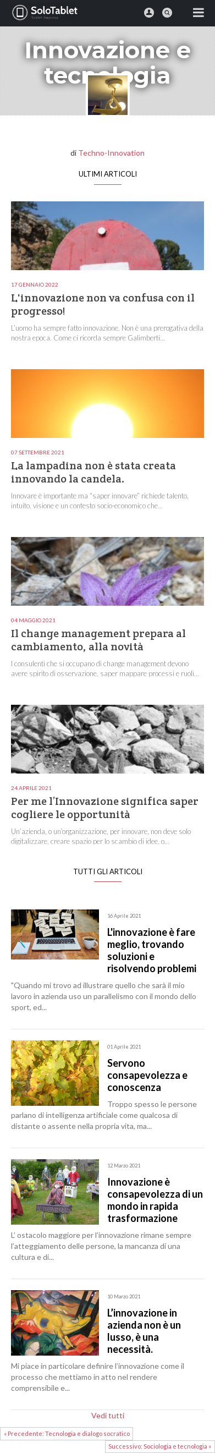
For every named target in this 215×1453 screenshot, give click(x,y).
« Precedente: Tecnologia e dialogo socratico (67, 1433)
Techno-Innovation (111, 152)
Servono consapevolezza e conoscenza (147, 1075)
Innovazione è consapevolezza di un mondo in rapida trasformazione (155, 1200)
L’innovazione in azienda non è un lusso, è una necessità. (144, 1331)
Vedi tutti (107, 1415)
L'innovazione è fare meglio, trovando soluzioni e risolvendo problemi (151, 950)
